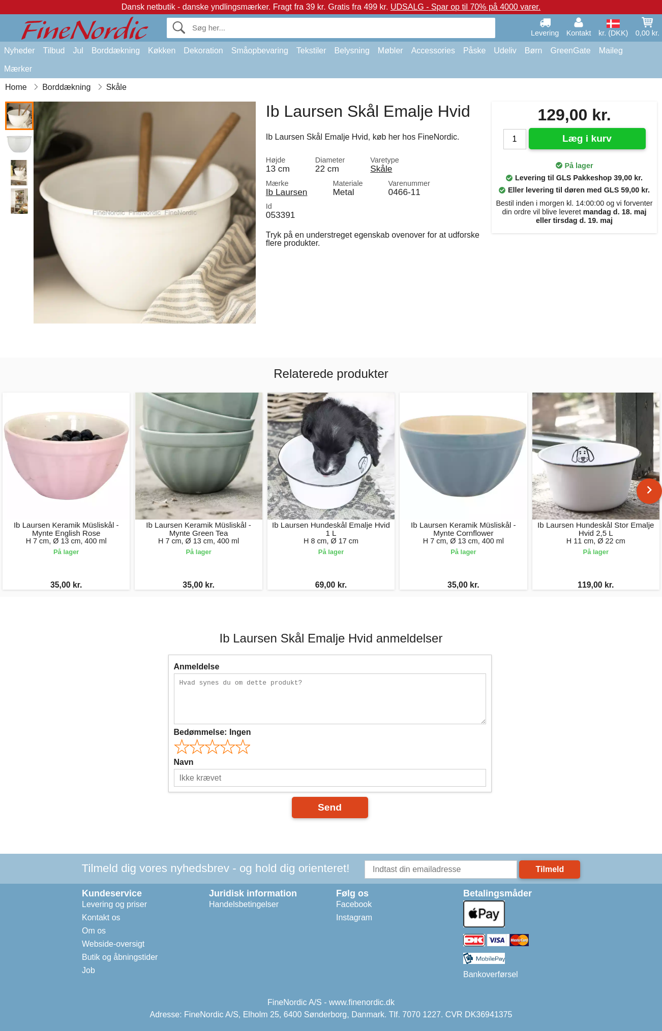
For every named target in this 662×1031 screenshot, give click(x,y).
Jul (78, 50)
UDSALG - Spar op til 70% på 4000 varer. (465, 7)
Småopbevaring (259, 50)
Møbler (390, 50)
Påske (474, 50)
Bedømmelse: (212, 732)
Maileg (611, 50)
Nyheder (19, 50)
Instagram (354, 917)
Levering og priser (114, 904)
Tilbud (54, 50)
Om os (94, 930)
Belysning (351, 50)
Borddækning (116, 50)
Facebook (354, 904)
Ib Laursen (287, 192)
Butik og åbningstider (120, 957)
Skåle (381, 169)
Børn (534, 50)
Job (88, 970)
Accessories (433, 50)
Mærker (18, 69)
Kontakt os (101, 917)
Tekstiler (311, 50)
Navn (184, 762)
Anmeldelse (197, 666)
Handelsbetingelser (244, 904)
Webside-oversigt (113, 944)
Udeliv (505, 50)
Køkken (161, 50)
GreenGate (571, 50)
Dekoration (203, 50)
